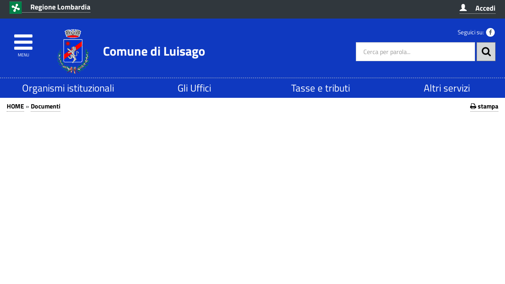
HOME (15, 106)
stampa (484, 106)
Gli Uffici (194, 87)
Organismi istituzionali (68, 87)
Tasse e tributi (320, 87)
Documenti (45, 106)
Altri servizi (447, 87)
